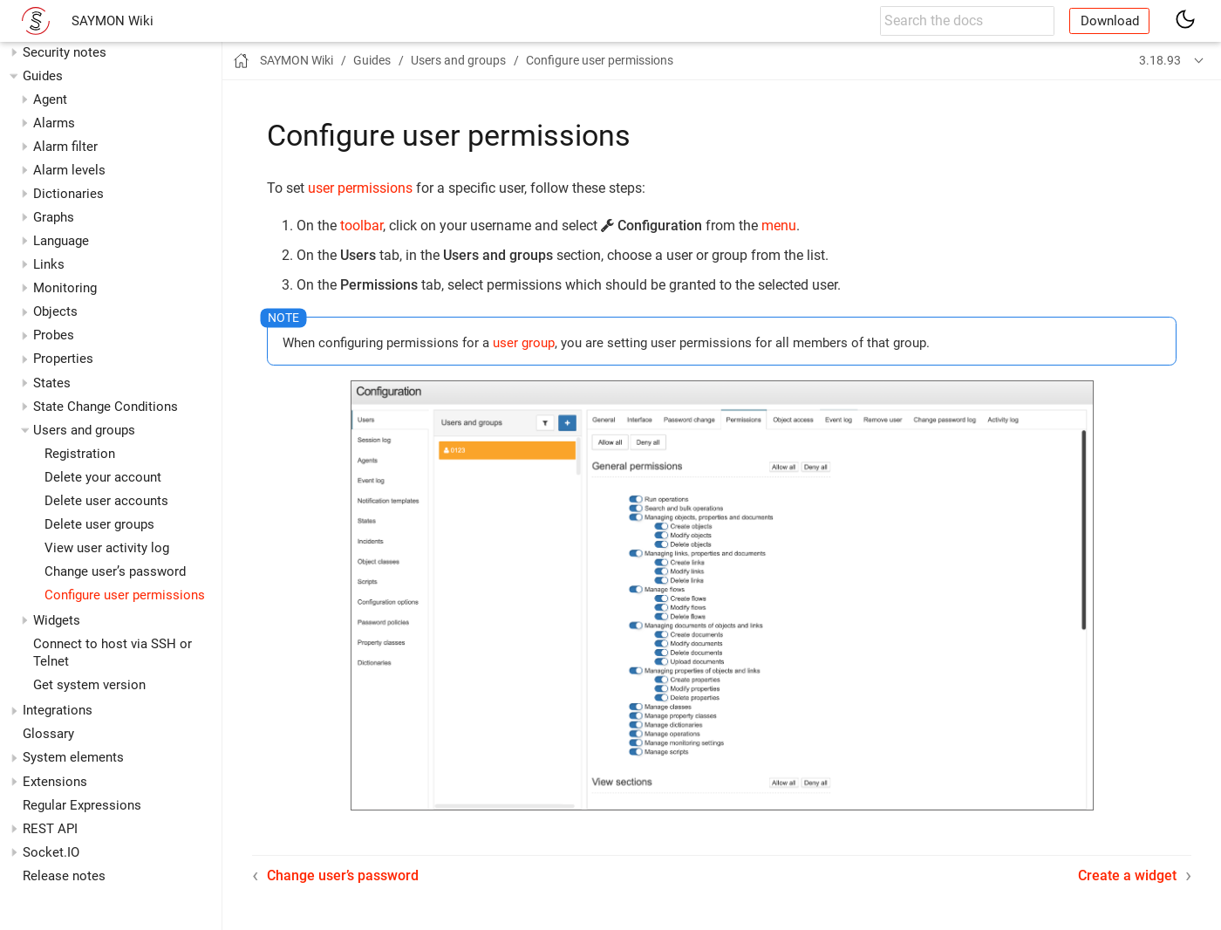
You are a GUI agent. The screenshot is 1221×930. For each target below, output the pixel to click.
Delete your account (102, 477)
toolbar (361, 225)
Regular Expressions (82, 805)
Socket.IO (51, 852)
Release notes (64, 876)
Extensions (55, 782)
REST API (50, 829)
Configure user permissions (124, 595)
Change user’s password (115, 571)
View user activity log (106, 548)
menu (778, 225)
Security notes (64, 52)
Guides (43, 76)
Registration (79, 454)
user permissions (360, 188)
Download (1110, 21)
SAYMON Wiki (112, 21)
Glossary (48, 734)
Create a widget (1127, 875)
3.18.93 (1160, 60)
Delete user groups (99, 524)
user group (524, 343)
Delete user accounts (106, 501)
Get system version (89, 685)
